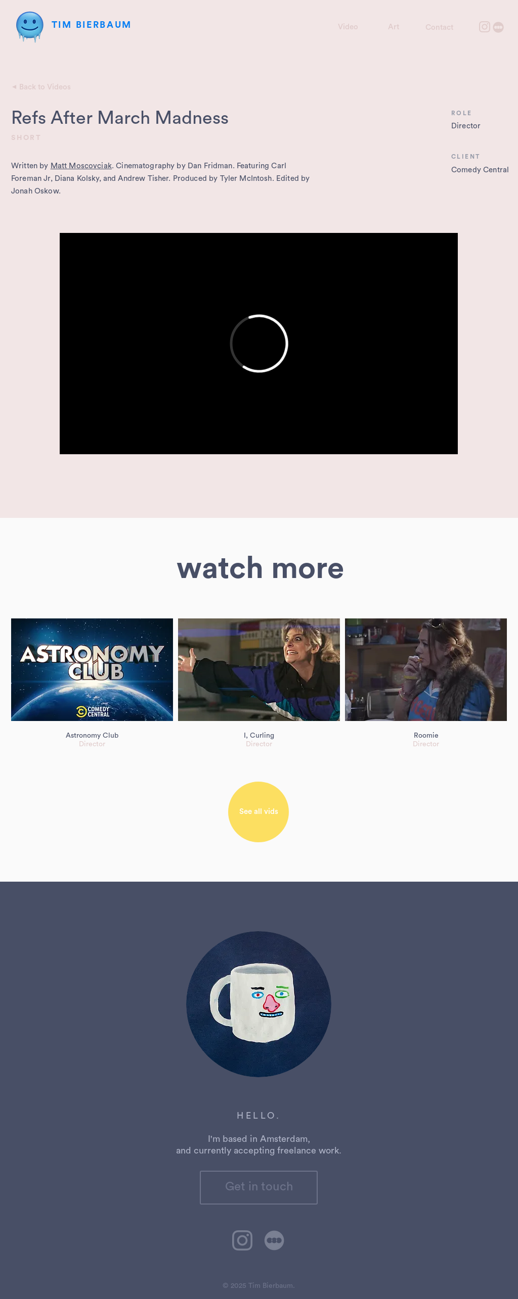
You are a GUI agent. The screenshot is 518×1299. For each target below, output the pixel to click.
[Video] (348, 27)
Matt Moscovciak (81, 166)
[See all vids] (258, 812)
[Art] (393, 27)
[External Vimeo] (259, 343)
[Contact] (439, 27)
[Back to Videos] (45, 87)
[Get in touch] (259, 1188)
